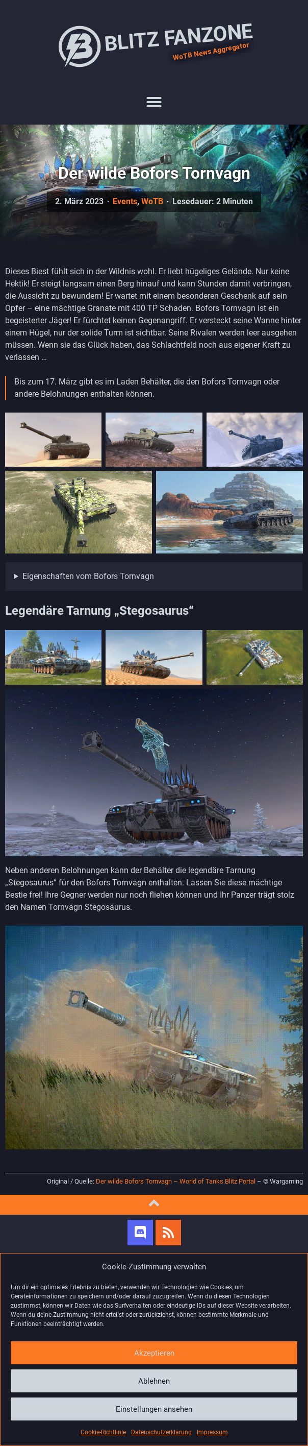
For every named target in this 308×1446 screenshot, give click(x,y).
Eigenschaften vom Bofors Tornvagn (88, 576)
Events (125, 201)
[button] (154, 102)
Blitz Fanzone (153, 46)
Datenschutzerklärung (161, 1432)
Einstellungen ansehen (154, 1409)
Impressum (212, 1432)
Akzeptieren (154, 1353)
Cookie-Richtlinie (103, 1432)
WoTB (152, 201)
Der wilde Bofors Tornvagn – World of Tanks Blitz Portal (175, 1181)
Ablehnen (154, 1381)
